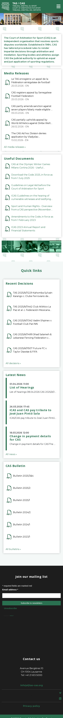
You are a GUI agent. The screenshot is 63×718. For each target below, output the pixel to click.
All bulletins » (13, 549)
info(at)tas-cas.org (31, 685)
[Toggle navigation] (58, 6)
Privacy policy (31, 706)
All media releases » (15, 147)
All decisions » (13, 363)
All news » (11, 454)
